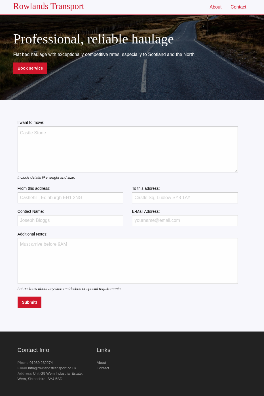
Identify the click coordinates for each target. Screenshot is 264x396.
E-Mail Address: (185, 217)
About (215, 7)
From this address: (71, 194)
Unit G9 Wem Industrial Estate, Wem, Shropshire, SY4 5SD (50, 376)
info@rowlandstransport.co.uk (47, 368)
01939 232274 (35, 362)
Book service (30, 68)
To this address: (185, 194)
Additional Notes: (128, 258)
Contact (238, 7)
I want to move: (128, 146)
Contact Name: (71, 217)
